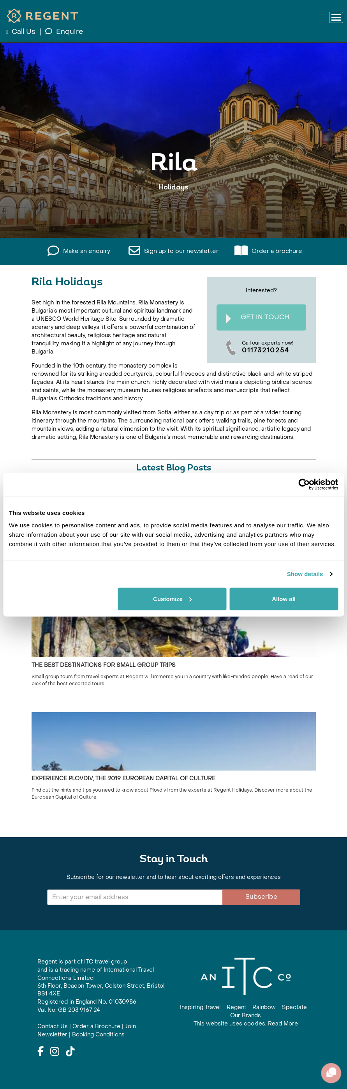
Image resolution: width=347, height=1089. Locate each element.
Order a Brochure (96, 1026)
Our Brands (245, 1015)
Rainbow (264, 1007)
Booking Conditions (98, 1034)
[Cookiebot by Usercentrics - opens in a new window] (304, 484)
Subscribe (261, 897)
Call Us (21, 31)
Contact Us (52, 1026)
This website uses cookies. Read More (246, 1023)
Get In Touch (258, 318)
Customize (172, 598)
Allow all (284, 598)
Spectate (294, 1007)
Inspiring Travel (200, 1007)
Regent (236, 1007)
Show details (305, 574)
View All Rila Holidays (173, 211)
